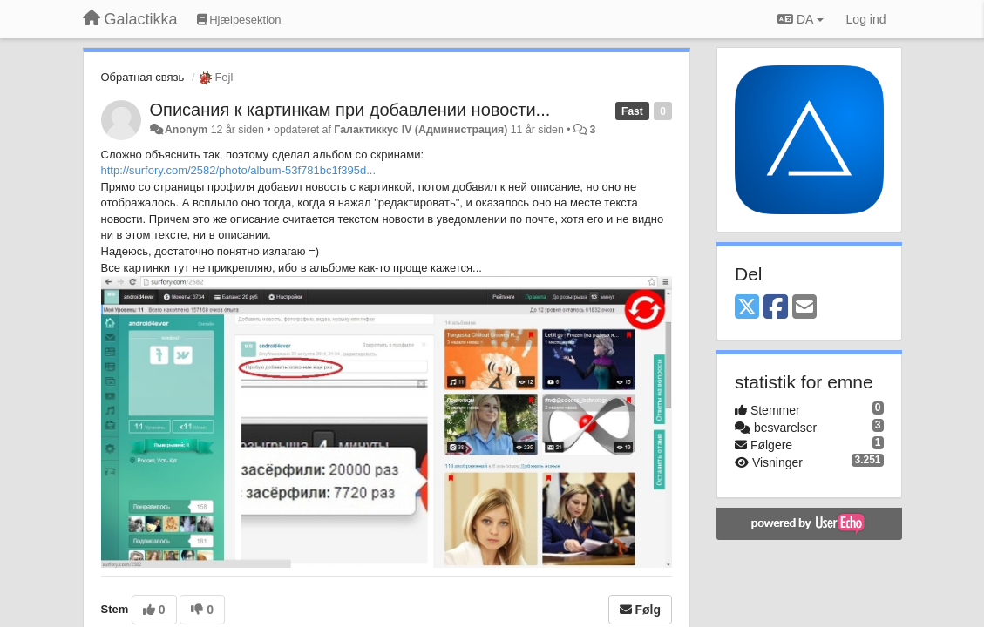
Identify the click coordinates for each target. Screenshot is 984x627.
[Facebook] (775, 308)
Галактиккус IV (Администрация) (420, 130)
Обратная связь (143, 77)
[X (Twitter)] (747, 308)
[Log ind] (866, 19)
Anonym (186, 130)
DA (800, 19)
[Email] (804, 308)
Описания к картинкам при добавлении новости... (350, 109)
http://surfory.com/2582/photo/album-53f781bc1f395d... (239, 170)
